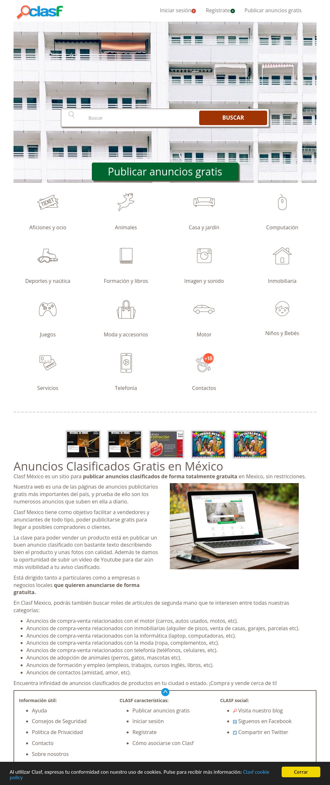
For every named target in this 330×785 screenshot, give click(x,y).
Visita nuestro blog (258, 710)
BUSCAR (233, 117)
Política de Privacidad (57, 732)
